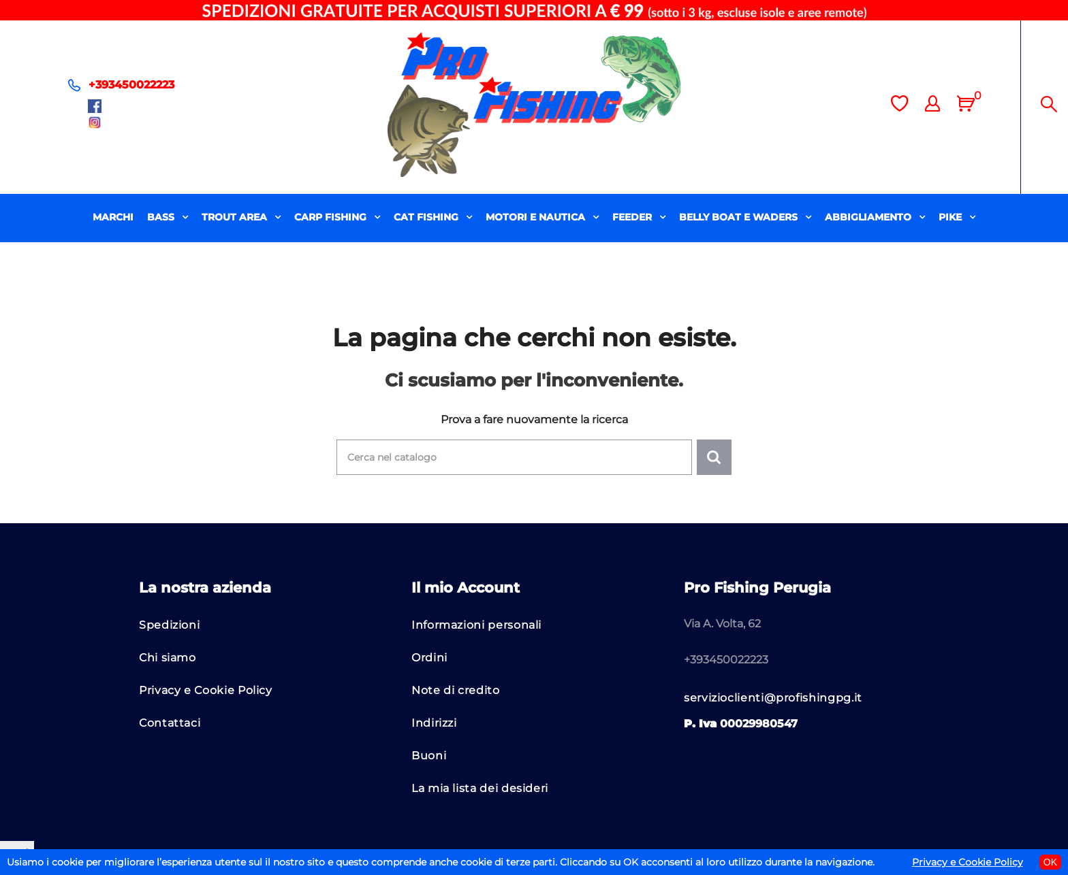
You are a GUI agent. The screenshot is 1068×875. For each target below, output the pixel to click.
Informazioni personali (476, 624)
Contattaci (169, 722)
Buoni (428, 755)
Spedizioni (169, 624)
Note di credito (455, 690)
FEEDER (633, 217)
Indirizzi (434, 722)
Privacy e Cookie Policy (205, 690)
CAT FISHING (427, 217)
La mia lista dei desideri (479, 788)
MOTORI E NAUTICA (537, 217)
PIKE (951, 217)
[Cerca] (514, 457)
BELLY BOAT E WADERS (739, 217)
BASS (162, 217)
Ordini (429, 657)
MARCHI (113, 217)
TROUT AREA (236, 217)
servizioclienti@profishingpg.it (773, 697)
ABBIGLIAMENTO (869, 217)
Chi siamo (167, 657)
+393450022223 (131, 84)
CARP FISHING (331, 217)
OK (1050, 862)
